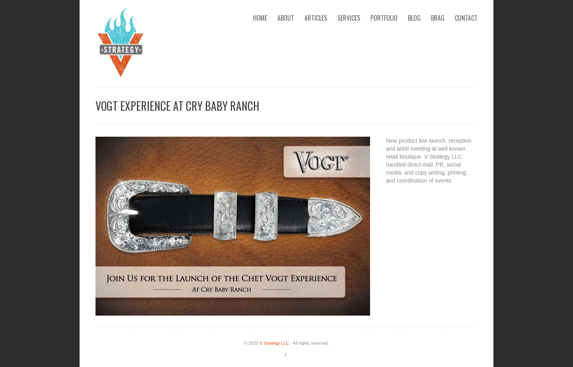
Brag (437, 18)
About (285, 18)
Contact (466, 18)
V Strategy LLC (274, 343)
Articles (315, 18)
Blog (414, 18)
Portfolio (384, 18)
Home (260, 18)
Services (348, 18)
